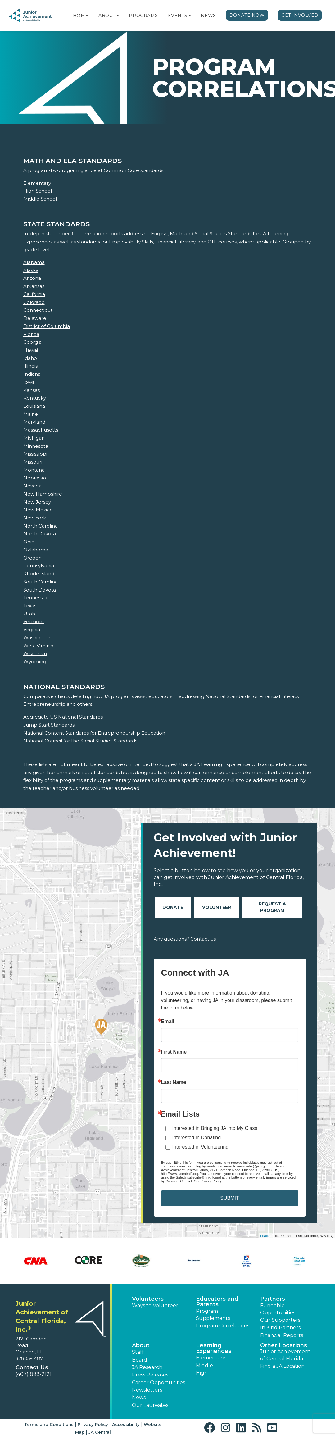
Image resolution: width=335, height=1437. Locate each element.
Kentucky (34, 398)
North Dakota (39, 534)
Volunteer (216, 907)
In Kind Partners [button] (280, 1327)
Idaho (30, 358)
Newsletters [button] (147, 1390)
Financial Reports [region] (281, 1335)
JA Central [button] (99, 1432)
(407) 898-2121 (34, 1374)
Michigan (34, 438)
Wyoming (34, 661)
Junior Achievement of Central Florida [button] (285, 1355)
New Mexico (38, 510)
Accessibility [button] (126, 1424)
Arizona (32, 278)
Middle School (40, 199)
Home (80, 15)
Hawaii (31, 350)
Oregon (32, 558)
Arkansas (33, 286)
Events (177, 15)
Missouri (32, 462)
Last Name (173, 1082)
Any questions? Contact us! (185, 939)
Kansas (31, 390)
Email (167, 1021)
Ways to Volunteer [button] (155, 1305)
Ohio (28, 542)
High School (37, 191)
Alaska (30, 270)
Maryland (34, 422)
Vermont (33, 621)
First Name (174, 1051)
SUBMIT (229, 1198)
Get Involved (299, 15)
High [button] (202, 1373)
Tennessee (36, 598)
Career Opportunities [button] (158, 1382)
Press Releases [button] (150, 1375)
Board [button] (139, 1360)
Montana (34, 470)
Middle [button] (204, 1365)
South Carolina (40, 582)
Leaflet (265, 1236)
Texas (29, 606)
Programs (143, 15)
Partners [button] (272, 1299)
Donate (172, 907)
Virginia (31, 629)
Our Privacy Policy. (208, 1181)
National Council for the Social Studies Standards (80, 741)
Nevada (32, 486)
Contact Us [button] (32, 1367)
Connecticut (37, 310)
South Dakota (39, 590)
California (34, 294)
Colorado (34, 302)
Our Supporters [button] (280, 1320)
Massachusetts (40, 430)
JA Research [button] (147, 1367)
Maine (30, 414)
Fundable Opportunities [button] (277, 1309)
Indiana (32, 374)
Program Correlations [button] (222, 1326)
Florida (31, 334)
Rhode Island (38, 574)
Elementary (37, 183)
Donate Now (247, 15)
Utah (29, 614)
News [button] (139, 1397)
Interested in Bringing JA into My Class (214, 1128)
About (106, 15)
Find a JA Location (282, 1366)
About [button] (141, 1345)
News (208, 15)
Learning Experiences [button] (213, 1348)
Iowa (29, 382)
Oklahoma (35, 550)
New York (34, 518)
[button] (117, 15)
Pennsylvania (38, 566)
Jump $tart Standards (49, 725)
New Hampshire (42, 494)
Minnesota (35, 446)
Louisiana (34, 406)
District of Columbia (46, 326)
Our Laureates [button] (150, 1405)
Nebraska (34, 478)
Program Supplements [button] (213, 1314)
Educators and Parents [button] (217, 1301)
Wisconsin (35, 653)
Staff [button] (138, 1352)
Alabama (34, 262)
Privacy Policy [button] (93, 1424)
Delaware (34, 318)
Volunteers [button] (148, 1299)
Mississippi (35, 454)
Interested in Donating (196, 1137)
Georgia (32, 342)
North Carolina (40, 526)
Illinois (30, 366)
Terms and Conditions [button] (49, 1424)
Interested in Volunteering (200, 1146)
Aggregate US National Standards (63, 717)
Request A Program (272, 907)
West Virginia (38, 646)
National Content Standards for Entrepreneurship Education (94, 733)
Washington (37, 638)
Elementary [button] (210, 1358)
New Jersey (37, 502)
